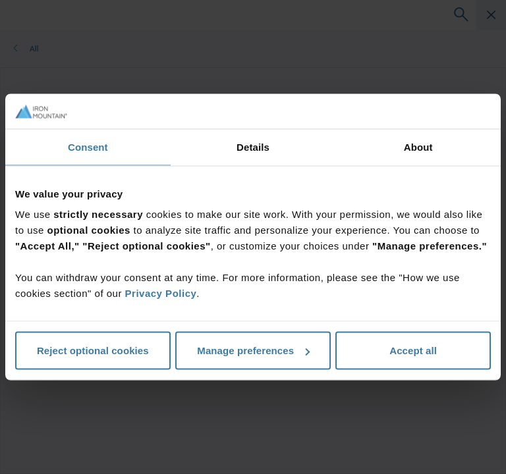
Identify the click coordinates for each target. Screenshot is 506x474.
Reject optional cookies (93, 350)
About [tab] (418, 146)
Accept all (413, 350)
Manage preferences (253, 350)
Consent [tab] (88, 146)
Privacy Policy (161, 293)
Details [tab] (253, 146)
